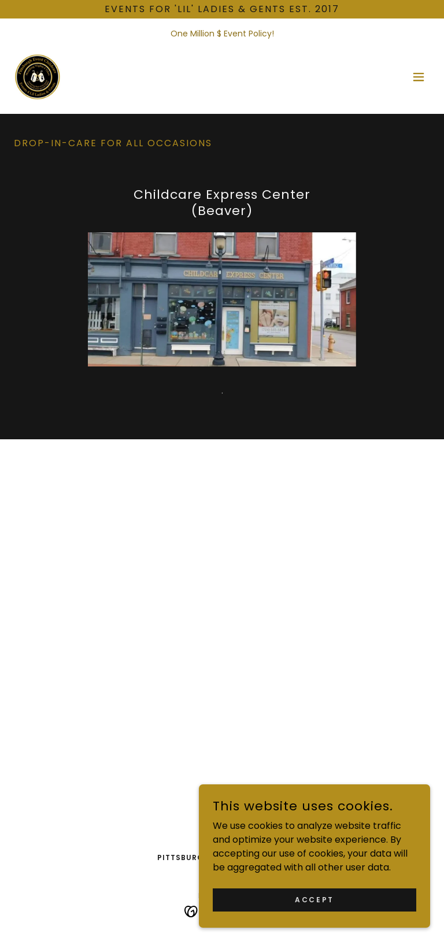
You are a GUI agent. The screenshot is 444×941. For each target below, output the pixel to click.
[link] (37, 77)
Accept (314, 899)
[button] (418, 76)
